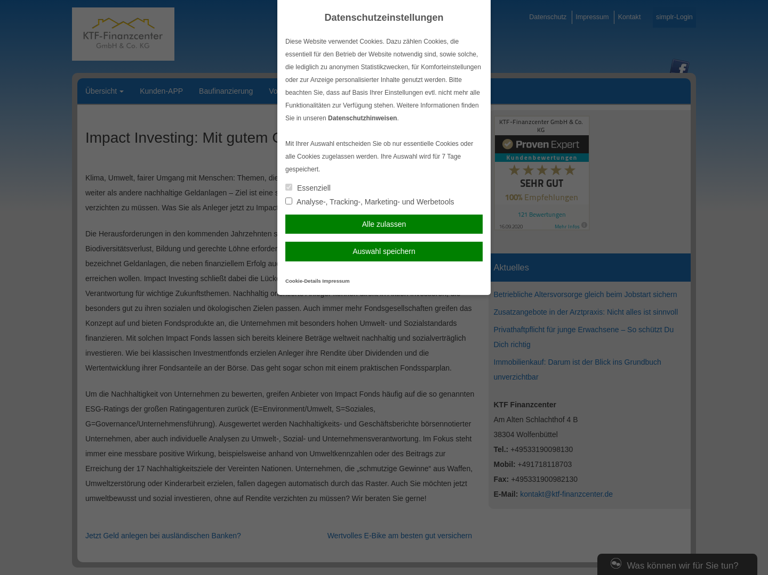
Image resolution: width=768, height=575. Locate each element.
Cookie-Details (303, 281)
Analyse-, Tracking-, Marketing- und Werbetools (369, 202)
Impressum (335, 281)
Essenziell (308, 188)
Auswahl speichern (384, 251)
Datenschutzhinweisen (362, 118)
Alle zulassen (384, 224)
